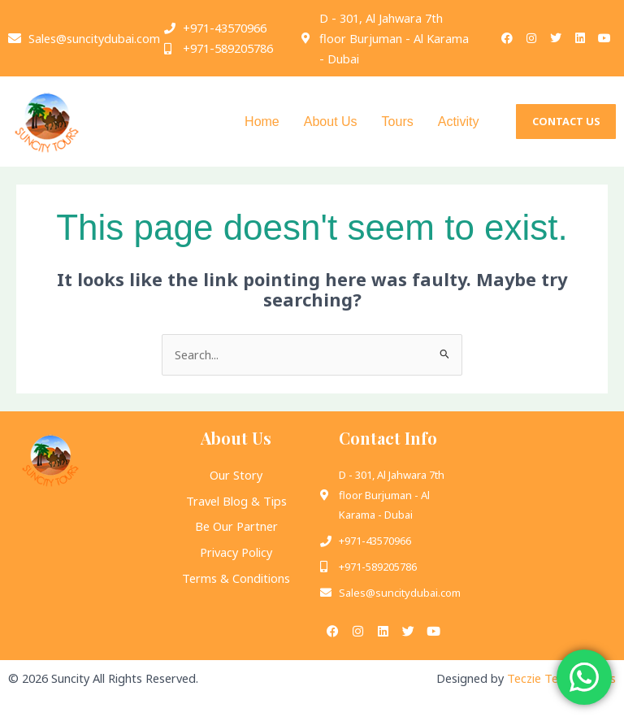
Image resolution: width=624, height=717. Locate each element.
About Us (331, 121)
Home (262, 121)
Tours (398, 121)
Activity (458, 121)
